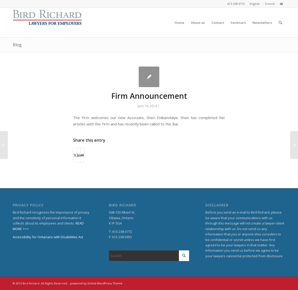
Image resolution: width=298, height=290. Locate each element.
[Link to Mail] (281, 4)
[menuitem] (255, 4)
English (255, 4)
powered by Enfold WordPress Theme (96, 283)
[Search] (280, 22)
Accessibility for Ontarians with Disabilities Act (48, 237)
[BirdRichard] (47, 22)
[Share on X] (75, 155)
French (270, 4)
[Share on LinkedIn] (78, 155)
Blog (17, 44)
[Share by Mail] (82, 155)
